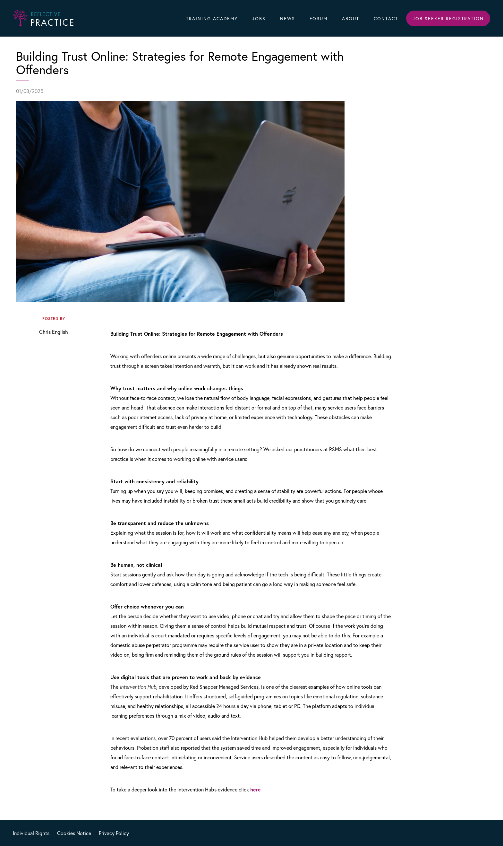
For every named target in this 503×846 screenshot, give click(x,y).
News (287, 18)
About (350, 18)
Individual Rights (31, 833)
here (255, 789)
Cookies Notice (74, 833)
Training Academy (212, 18)
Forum (319, 18)
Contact (386, 18)
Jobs (259, 18)
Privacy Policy (114, 833)
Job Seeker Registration (448, 18)
